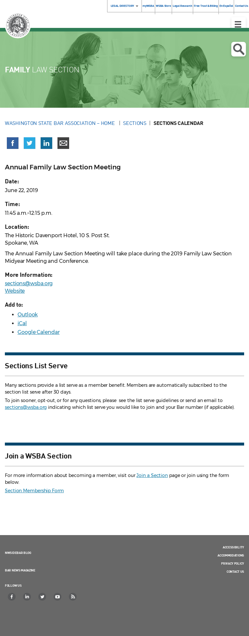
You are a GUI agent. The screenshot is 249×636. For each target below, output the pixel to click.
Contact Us (235, 571)
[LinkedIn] (27, 597)
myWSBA (148, 5)
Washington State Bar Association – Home (60, 123)
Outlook (28, 315)
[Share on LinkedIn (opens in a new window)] (46, 143)
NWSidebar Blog (18, 553)
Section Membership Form (34, 491)
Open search (238, 49)
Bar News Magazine (20, 570)
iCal (22, 323)
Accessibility (233, 547)
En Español (226, 5)
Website (15, 291)
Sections (134, 123)
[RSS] (73, 597)
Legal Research (182, 5)
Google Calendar (39, 332)
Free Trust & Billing (206, 5)
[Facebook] (12, 597)
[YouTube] (58, 597)
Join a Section (152, 475)
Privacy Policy (232, 563)
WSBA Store (163, 5)
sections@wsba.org (29, 283)
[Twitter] (42, 597)
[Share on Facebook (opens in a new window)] (13, 143)
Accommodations (231, 555)
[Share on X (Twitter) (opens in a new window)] (29, 143)
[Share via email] (63, 143)
